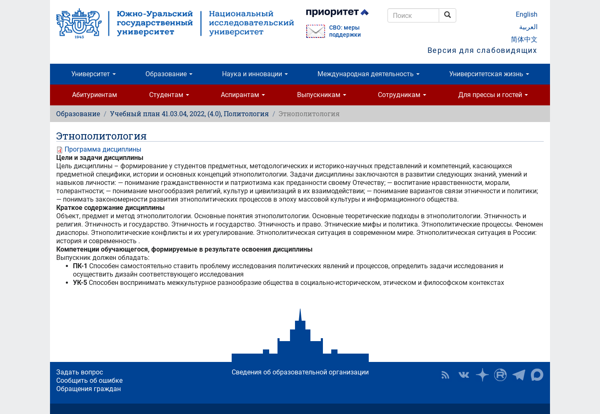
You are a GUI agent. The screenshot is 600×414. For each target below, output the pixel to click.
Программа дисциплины (103, 149)
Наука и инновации (255, 74)
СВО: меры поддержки (345, 31)
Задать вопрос (79, 372)
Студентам (169, 95)
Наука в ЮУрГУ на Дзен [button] (482, 375)
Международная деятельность (369, 74)
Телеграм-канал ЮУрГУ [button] (518, 375)
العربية (528, 27)
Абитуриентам (94, 95)
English (527, 14)
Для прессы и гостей (493, 95)
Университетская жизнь (489, 74)
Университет (93, 74)
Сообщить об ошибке (89, 380)
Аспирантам (243, 95)
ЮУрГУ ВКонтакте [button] (463, 375)
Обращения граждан (88, 389)
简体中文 (524, 39)
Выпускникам (321, 95)
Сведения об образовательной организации (300, 372)
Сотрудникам (402, 95)
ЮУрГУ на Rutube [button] (500, 375)
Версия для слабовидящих (483, 50)
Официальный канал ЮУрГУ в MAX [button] (537, 375)
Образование (168, 74)
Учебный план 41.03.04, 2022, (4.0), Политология (189, 113)
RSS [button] (445, 375)
